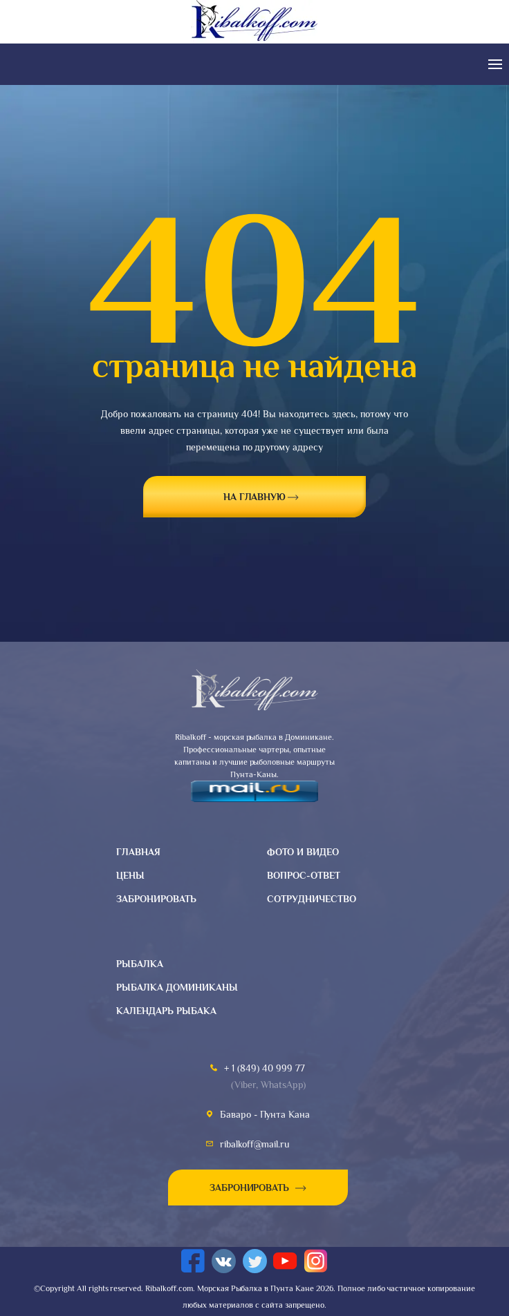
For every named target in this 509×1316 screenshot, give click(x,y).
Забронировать (156, 898)
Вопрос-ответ (303, 875)
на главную (254, 496)
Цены (130, 875)
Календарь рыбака (166, 1010)
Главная (138, 851)
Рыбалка (139, 963)
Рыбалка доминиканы (177, 987)
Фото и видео (303, 851)
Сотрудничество (311, 898)
